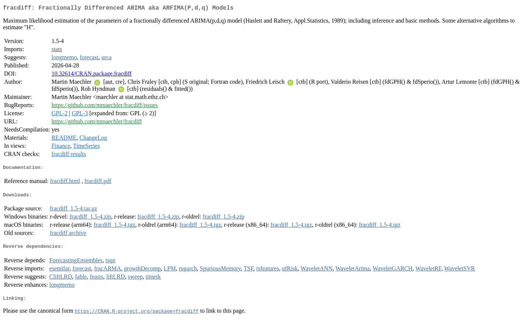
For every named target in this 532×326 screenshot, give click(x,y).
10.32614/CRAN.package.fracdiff (91, 75)
